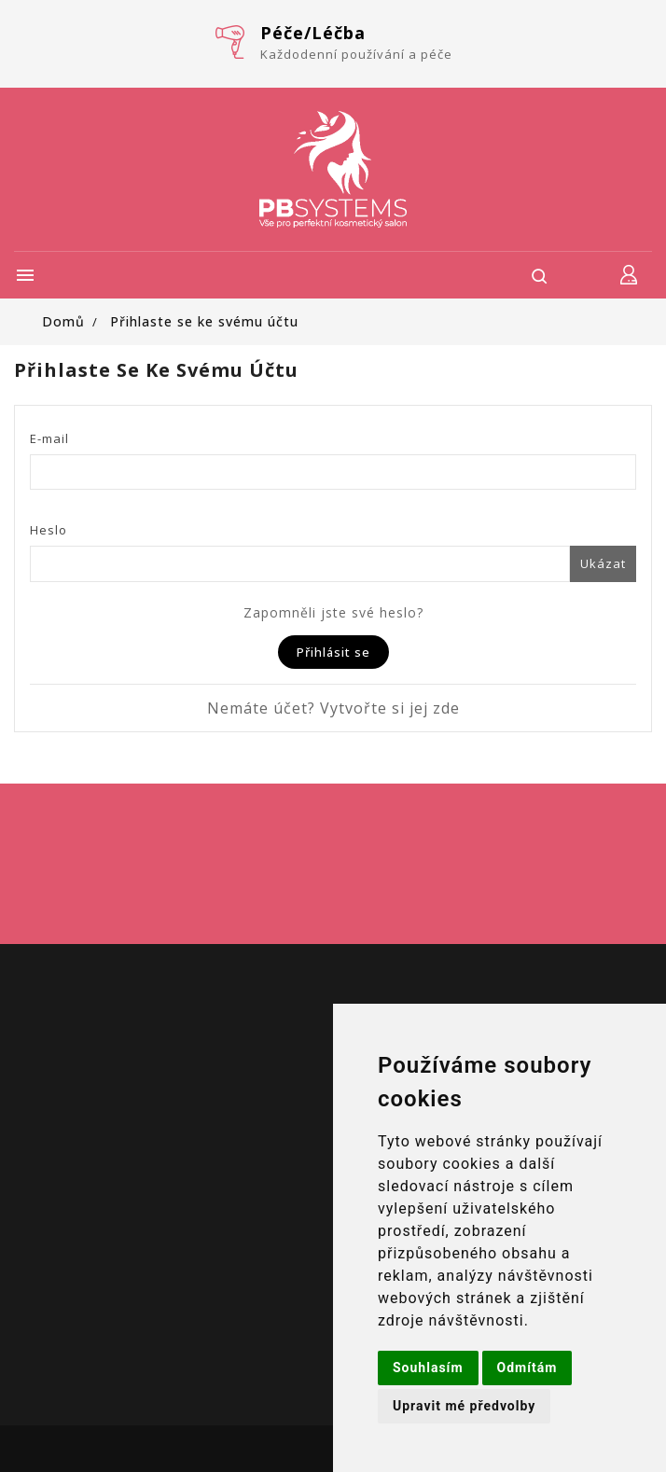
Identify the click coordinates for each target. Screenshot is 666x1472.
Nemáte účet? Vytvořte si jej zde (333, 708)
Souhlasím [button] (428, 1367)
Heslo (48, 529)
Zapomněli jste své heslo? (333, 612)
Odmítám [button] (527, 1367)
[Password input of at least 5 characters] (300, 563)
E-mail (49, 438)
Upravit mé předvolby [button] (464, 1405)
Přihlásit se (333, 652)
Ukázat (603, 563)
